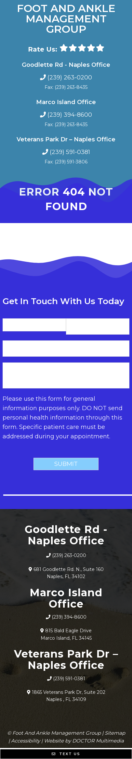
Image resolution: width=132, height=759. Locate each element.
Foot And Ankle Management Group (66, 18)
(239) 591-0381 (70, 152)
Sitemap (115, 733)
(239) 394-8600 (69, 114)
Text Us (66, 754)
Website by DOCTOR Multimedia (84, 741)
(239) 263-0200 (69, 77)
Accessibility (25, 741)
